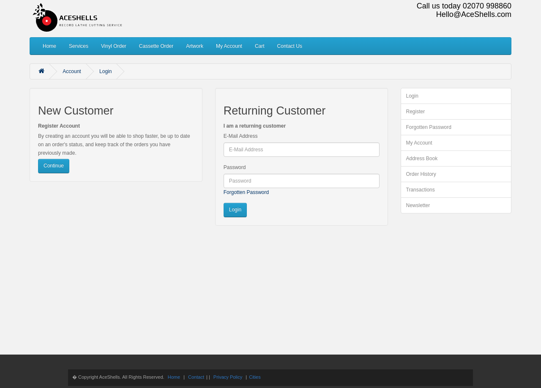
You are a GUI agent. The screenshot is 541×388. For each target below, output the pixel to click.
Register (415, 112)
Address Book (422, 158)
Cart (260, 46)
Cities (255, 377)
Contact (196, 377)
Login (105, 71)
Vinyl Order (113, 46)
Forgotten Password (246, 192)
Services (78, 46)
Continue (54, 166)
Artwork (194, 46)
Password (235, 167)
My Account (229, 46)
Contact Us (289, 46)
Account (72, 71)
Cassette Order (156, 46)
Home (49, 46)
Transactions (420, 190)
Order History (421, 174)
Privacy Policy (227, 377)
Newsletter (418, 205)
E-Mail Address (241, 136)
